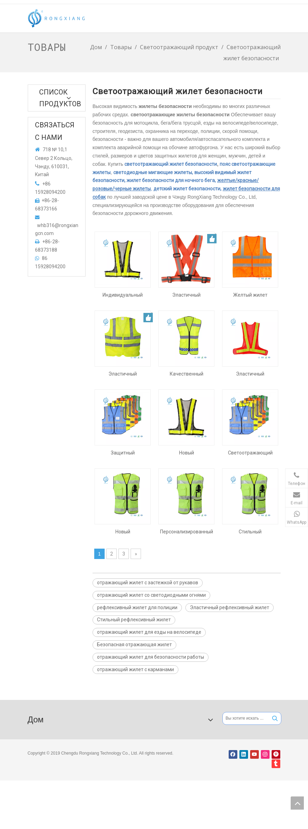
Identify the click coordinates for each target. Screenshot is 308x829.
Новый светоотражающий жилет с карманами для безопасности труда (122, 531)
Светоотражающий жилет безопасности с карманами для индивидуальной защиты (250, 453)
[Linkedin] (243, 754)
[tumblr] (276, 763)
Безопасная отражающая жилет (134, 644)
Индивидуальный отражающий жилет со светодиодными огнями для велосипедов (122, 295)
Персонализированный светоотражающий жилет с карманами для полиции (186, 531)
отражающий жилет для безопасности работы (150, 657)
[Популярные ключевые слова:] (275, 718)
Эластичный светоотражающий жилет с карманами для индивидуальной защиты (122, 374)
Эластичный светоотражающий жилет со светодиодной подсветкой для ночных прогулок (250, 374)
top (297, 803)
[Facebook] (233, 754)
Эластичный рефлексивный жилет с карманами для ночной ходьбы (186, 295)
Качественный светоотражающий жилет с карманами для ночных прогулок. (186, 374)
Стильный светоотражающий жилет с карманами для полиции (250, 531)
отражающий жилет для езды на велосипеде (149, 632)
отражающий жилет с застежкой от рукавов (147, 582)
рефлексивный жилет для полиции (137, 607)
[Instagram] (265, 754)
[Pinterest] (276, 754)
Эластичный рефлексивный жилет (229, 607)
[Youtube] (254, 754)
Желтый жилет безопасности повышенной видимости (250, 295)
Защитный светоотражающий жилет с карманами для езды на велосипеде (122, 453)
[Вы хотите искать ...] (246, 718)
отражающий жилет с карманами (135, 669)
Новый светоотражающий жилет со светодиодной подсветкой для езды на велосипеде (186, 453)
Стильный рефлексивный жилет (134, 619)
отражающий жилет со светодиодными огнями (151, 595)
